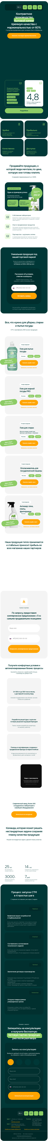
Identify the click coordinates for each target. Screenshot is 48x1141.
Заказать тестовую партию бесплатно (24, 36)
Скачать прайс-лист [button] (28, 363)
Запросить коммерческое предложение (24, 649)
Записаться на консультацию (24, 1096)
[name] (24, 628)
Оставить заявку (24, 296)
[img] (9, 7)
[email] (24, 1079)
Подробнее (24, 111)
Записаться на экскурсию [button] (24, 814)
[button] (40, 7)
